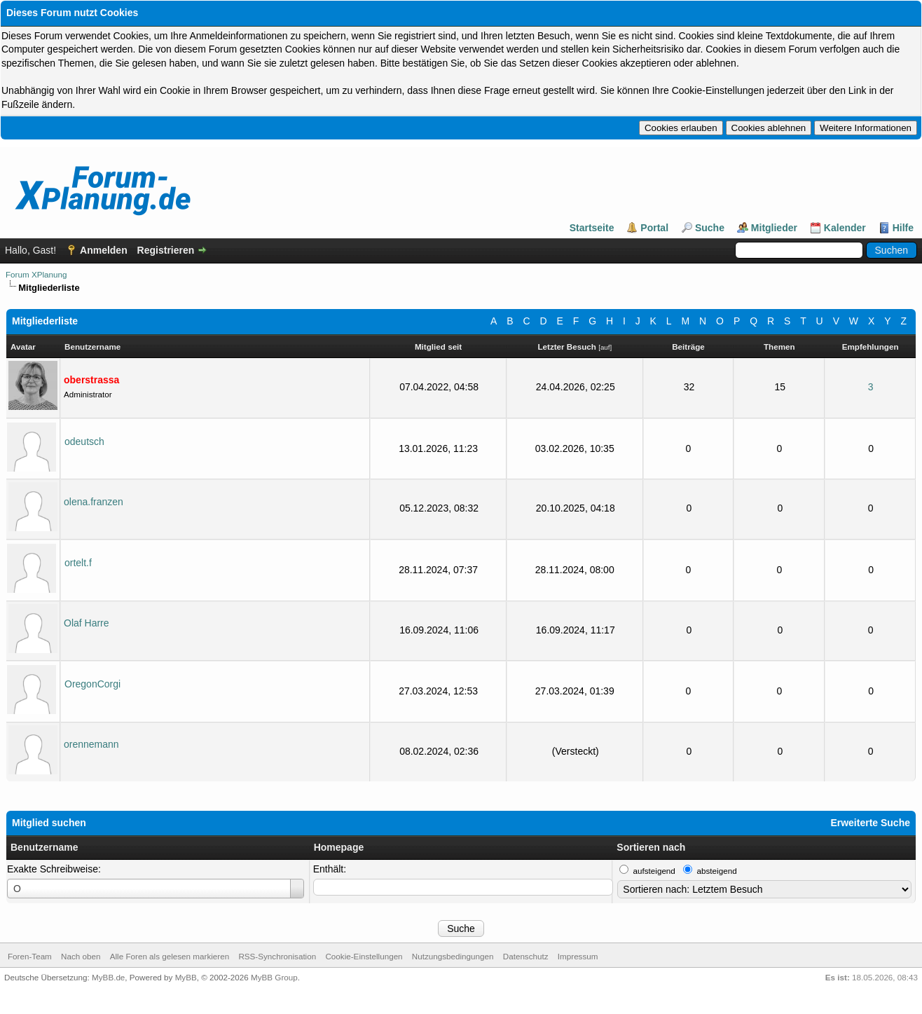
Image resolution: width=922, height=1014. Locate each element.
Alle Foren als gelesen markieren (169, 956)
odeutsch (84, 441)
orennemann (91, 744)
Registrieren (166, 250)
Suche (709, 227)
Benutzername (44, 847)
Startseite (592, 227)
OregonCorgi (92, 684)
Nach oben (80, 956)
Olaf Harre (86, 623)
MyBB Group (274, 977)
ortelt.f (78, 562)
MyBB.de (108, 977)
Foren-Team (30, 956)
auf (605, 347)
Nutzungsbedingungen (453, 956)
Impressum (578, 956)
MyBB (186, 977)
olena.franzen (93, 501)
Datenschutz (526, 956)
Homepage (339, 847)
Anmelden (104, 250)
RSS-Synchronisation (277, 956)
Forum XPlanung (36, 274)
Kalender (845, 227)
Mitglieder (774, 227)
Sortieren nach (651, 847)
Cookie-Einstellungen (363, 956)
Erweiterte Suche (870, 822)
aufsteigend (654, 870)
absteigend (717, 870)
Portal (654, 227)
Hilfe (903, 227)
